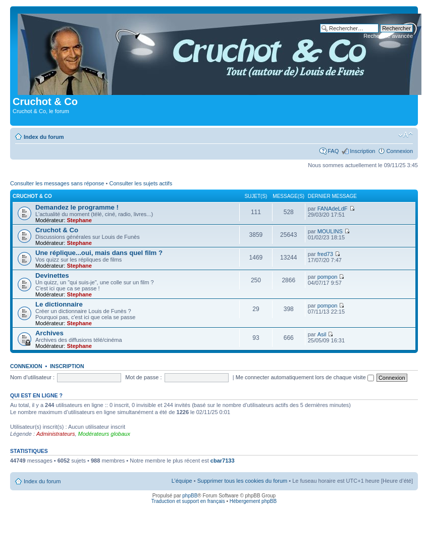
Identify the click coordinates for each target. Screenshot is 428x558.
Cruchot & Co (32, 196)
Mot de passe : (143, 377)
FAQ (333, 151)
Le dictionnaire (59, 304)
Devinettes (52, 275)
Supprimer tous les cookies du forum (242, 481)
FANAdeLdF (332, 209)
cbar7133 (222, 461)
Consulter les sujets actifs (140, 183)
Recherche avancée (388, 36)
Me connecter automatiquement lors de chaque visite (305, 377)
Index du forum (44, 137)
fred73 (325, 254)
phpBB (189, 495)
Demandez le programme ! (77, 207)
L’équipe (182, 481)
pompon (327, 277)
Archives (49, 333)
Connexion (399, 151)
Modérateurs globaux (104, 434)
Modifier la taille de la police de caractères (405, 134)
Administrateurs (55, 434)
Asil (322, 334)
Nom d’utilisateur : (32, 377)
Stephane (79, 220)
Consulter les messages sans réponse (57, 183)
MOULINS (330, 231)
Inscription (362, 151)
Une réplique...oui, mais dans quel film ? (99, 253)
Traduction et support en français (188, 501)
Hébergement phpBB (253, 501)
